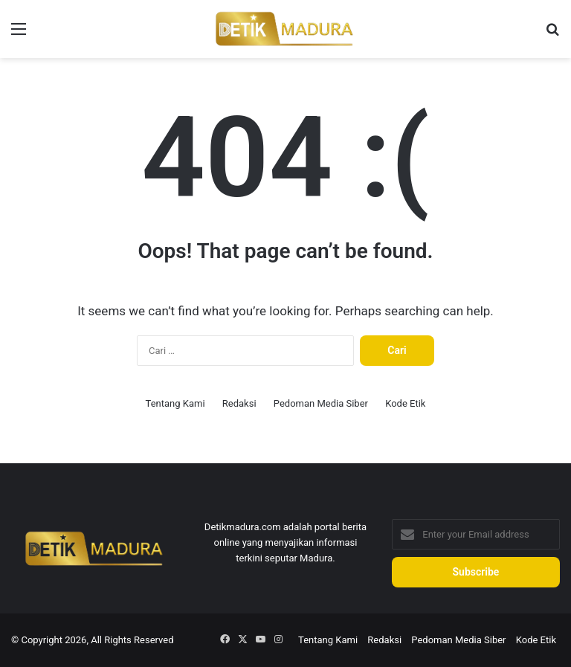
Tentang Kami (175, 403)
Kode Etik (405, 403)
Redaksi (239, 403)
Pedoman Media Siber (321, 403)
